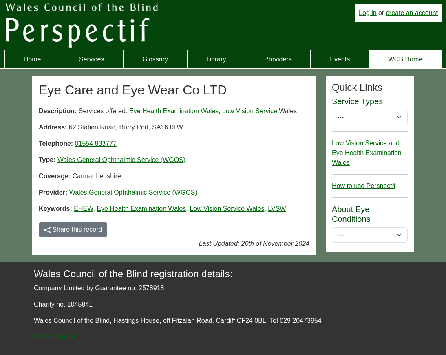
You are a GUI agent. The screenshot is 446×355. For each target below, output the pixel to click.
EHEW (83, 208)
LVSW (277, 208)
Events (340, 59)
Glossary (155, 59)
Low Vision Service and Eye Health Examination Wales (367, 153)
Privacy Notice (54, 336)
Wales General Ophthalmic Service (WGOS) (121, 159)
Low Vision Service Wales (227, 208)
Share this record (73, 229)
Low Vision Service (249, 110)
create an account (412, 12)
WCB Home (405, 59)
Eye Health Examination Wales (174, 110)
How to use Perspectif (363, 185)
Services (91, 59)
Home (32, 59)
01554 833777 (96, 143)
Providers (278, 59)
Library (216, 59)
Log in (368, 12)
